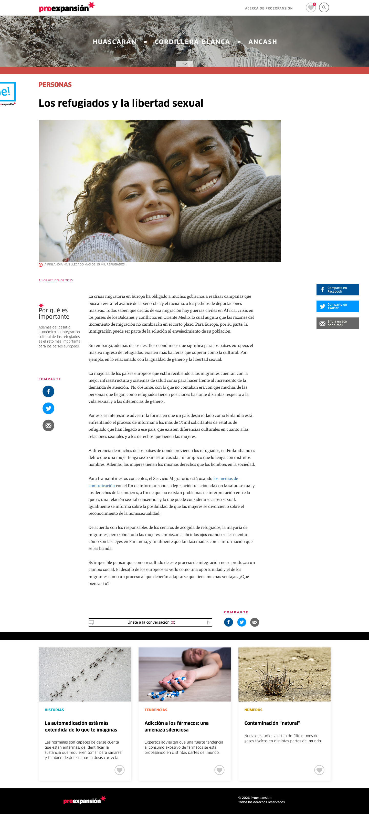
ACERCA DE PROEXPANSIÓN (269, 8)
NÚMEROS (253, 710)
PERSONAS (55, 85)
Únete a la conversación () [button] (151, 622)
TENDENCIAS (156, 710)
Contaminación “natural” (272, 723)
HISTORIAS (54, 710)
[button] (338, 323)
